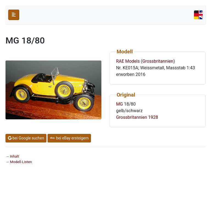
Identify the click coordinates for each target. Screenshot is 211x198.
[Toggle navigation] (198, 14)
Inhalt (14, 156)
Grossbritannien (157, 61)
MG (119, 104)
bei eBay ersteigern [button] (69, 138)
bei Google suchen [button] (26, 138)
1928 (153, 117)
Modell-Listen (21, 162)
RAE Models (128, 61)
